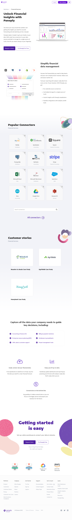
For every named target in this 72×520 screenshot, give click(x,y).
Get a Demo (51, 484)
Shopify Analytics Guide (62, 491)
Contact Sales (50, 486)
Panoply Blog (61, 498)
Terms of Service (30, 510)
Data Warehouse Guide (62, 485)
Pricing (5, 491)
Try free (27, 484)
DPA (42, 510)
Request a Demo (9, 48)
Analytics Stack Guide (63, 488)
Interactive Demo (51, 489)
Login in (27, 489)
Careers (16, 494)
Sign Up (27, 486)
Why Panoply (17, 484)
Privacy (37, 510)
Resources (60, 495)
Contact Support (40, 486)
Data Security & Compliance (7, 497)
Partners (16, 491)
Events (48, 494)
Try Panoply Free (42, 442)
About (15, 489)
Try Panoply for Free (23, 48)
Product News (50, 491)
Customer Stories (8, 489)
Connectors (6, 486)
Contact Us (49, 497)
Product (5, 484)
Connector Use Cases (9, 494)
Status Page (39, 489)
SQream (16, 486)
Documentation (39, 484)
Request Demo (30, 442)
